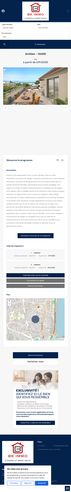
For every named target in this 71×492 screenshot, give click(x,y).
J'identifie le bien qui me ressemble (35, 275)
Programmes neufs (62, 445)
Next (66, 108)
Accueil (41, 445)
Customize (14, 483)
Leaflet (45, 339)
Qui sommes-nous (45, 449)
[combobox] (17, 28)
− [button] (9, 304)
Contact (58, 449)
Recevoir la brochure (35, 286)
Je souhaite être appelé (35, 281)
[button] (36, 235)
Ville (38, 24)
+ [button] (9, 301)
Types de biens (7, 24)
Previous (5, 108)
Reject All (27, 483)
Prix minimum (6, 33)
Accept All (41, 483)
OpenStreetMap (53, 339)
